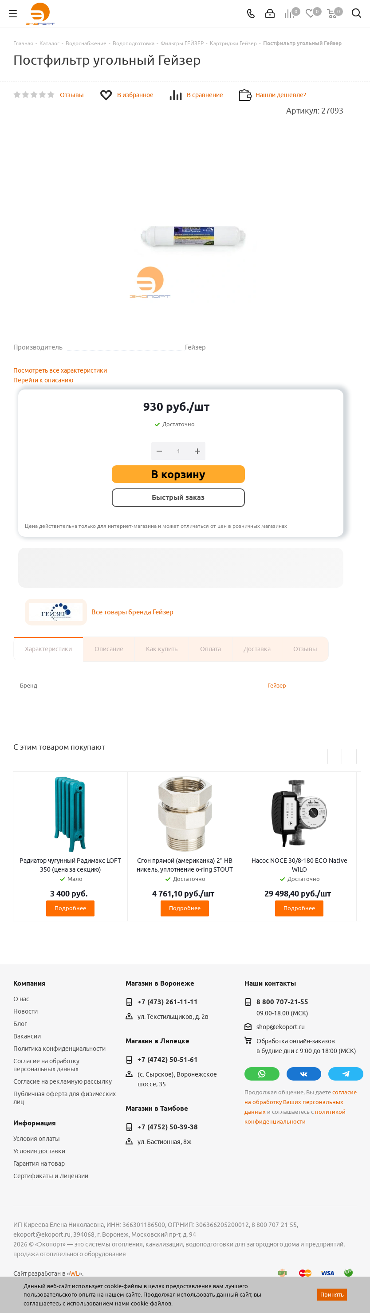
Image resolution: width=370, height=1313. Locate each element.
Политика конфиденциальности (59, 1048)
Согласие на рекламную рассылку (62, 1081)
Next (349, 757)
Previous (335, 757)
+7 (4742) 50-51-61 (168, 1060)
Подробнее (70, 908)
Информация (34, 1123)
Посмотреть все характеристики (60, 370)
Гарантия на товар (39, 1163)
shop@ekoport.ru (280, 1026)
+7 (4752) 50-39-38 (168, 1127)
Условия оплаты (36, 1138)
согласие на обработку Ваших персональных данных (300, 1102)
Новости (25, 1011)
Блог (20, 1023)
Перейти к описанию (43, 380)
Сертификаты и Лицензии (50, 1175)
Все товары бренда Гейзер (132, 612)
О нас (21, 998)
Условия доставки (39, 1151)
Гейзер (277, 685)
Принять (332, 1294)
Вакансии (27, 1036)
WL (74, 1273)
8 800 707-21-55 (282, 1002)
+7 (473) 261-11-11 (168, 1002)
